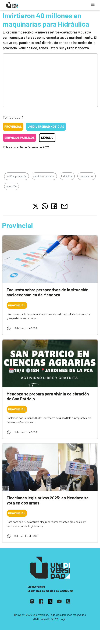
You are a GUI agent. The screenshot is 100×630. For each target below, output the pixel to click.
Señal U (47, 138)
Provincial (13, 126)
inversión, (11, 186)
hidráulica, (67, 176)
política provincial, (16, 176)
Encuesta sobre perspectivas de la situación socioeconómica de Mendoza (47, 292)
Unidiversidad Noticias (46, 126)
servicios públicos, (44, 176)
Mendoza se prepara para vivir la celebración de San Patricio (48, 396)
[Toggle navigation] (92, 4)
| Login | (63, 619)
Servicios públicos (19, 138)
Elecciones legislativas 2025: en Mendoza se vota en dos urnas (48, 500)
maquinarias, (86, 176)
